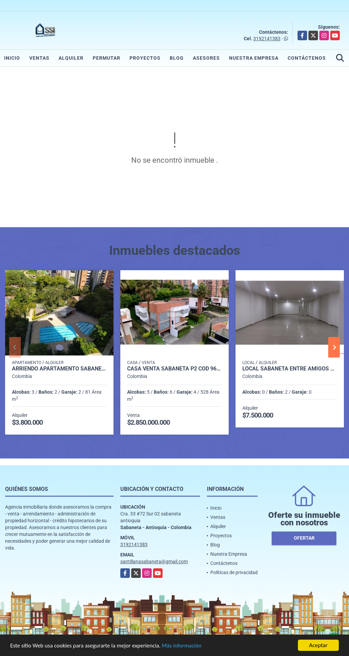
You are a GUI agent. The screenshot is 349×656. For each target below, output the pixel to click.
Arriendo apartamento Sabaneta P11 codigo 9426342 (59, 368)
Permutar (106, 58)
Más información (181, 646)
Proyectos (145, 58)
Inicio (12, 58)
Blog (177, 58)
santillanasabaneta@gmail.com (154, 561)
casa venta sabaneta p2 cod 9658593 (174, 368)
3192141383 (266, 38)
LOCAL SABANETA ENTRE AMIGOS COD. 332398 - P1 (289, 368)
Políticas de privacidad (234, 572)
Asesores (206, 58)
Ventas (39, 58)
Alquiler (71, 58)
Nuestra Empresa (253, 58)
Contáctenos (307, 58)
